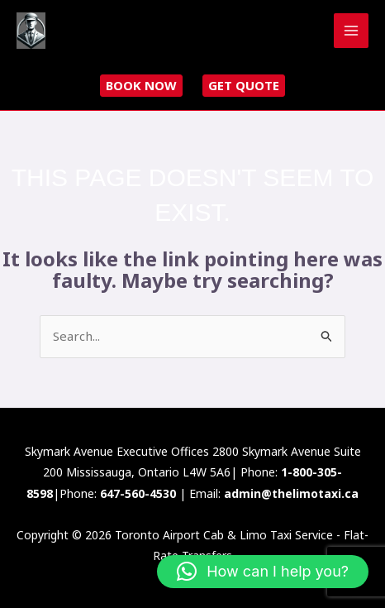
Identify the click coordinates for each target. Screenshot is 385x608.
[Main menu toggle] (351, 31)
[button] (262, 571)
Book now (141, 85)
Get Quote (243, 85)
